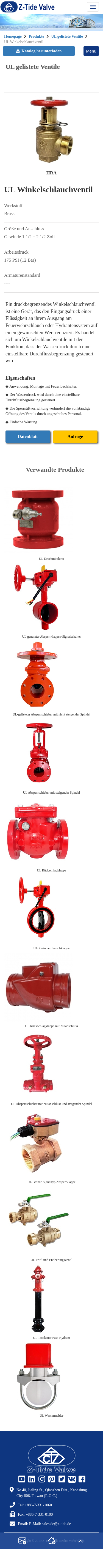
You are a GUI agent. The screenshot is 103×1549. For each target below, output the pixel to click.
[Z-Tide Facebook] (81, 1479)
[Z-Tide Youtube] (21, 1479)
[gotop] (81, 1541)
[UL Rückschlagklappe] (51, 831)
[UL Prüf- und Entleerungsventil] (51, 1221)
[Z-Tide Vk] (71, 1479)
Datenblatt (28, 436)
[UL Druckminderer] (51, 520)
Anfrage (75, 436)
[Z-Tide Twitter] (61, 1479)
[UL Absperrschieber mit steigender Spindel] (51, 753)
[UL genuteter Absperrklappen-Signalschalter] (51, 597)
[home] (52, 1541)
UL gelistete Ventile (67, 36)
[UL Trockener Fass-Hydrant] (51, 1299)
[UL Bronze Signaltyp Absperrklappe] (51, 1143)
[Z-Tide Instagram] (41, 1479)
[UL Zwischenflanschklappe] (51, 909)
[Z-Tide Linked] (31, 1479)
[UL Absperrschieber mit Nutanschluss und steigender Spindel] (51, 1065)
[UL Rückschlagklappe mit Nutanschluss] (51, 987)
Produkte (37, 36)
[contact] (22, 1541)
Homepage (13, 36)
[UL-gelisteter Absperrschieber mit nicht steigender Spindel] (51, 675)
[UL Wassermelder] (51, 1376)
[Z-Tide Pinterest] (51, 1479)
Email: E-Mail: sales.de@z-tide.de (44, 1524)
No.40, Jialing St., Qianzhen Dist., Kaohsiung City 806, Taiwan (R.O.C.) (51, 1493)
